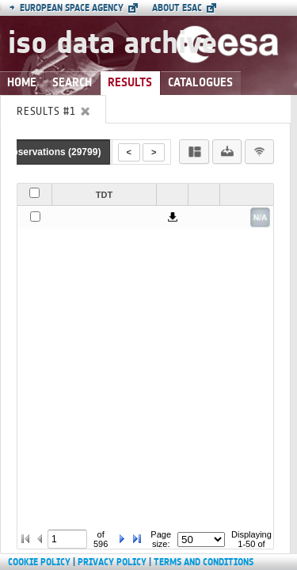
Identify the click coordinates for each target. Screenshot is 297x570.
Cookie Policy (39, 562)
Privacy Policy (112, 562)
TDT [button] (104, 195)
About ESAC (177, 7)
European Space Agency (67, 7)
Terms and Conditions (203, 562)
